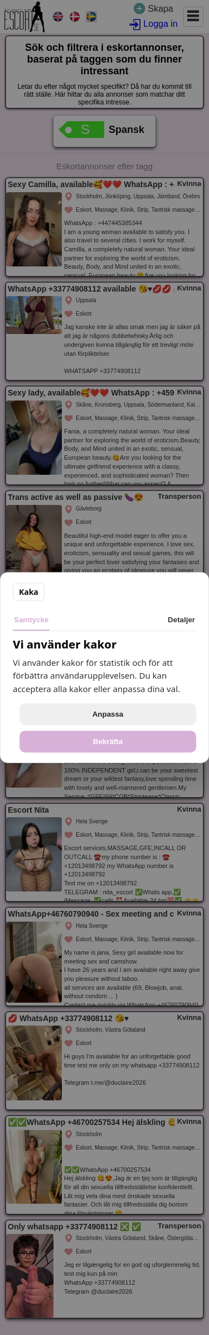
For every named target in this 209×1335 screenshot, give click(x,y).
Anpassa (108, 714)
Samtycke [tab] (31, 620)
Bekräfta (108, 741)
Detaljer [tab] (181, 620)
